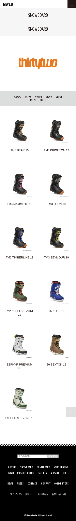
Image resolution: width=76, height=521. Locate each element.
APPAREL (55, 473)
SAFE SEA (42, 473)
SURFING (11, 467)
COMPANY (45, 483)
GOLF (65, 473)
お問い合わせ (59, 494)
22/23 (38, 97)
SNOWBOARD (26, 467)
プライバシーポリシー (22, 494)
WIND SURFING (61, 467)
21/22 (49, 97)
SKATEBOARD (43, 467)
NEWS (10, 483)
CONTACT (32, 483)
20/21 (59, 97)
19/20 (33, 100)
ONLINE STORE (61, 483)
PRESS (20, 483)
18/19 (43, 100)
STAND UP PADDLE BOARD (21, 473)
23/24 (28, 97)
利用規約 (43, 494)
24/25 (17, 97)
